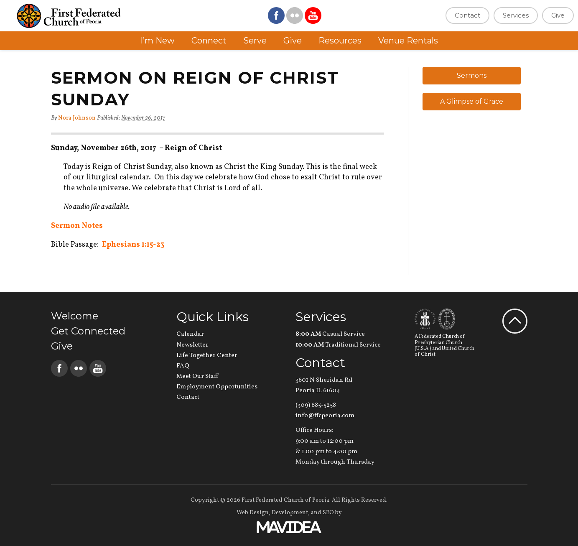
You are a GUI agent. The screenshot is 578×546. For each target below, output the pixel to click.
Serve (255, 41)
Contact (467, 15)
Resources (340, 41)
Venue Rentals (408, 41)
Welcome (74, 316)
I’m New (157, 41)
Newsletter (192, 345)
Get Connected (88, 331)
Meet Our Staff (197, 376)
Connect (209, 41)
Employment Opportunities (216, 387)
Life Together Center (206, 355)
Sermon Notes (77, 226)
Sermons (471, 75)
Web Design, (253, 513)
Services (516, 15)
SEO (328, 513)
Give (558, 15)
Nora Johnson (77, 118)
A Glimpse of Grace (471, 101)
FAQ (182, 366)
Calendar (190, 334)
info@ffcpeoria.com (324, 415)
